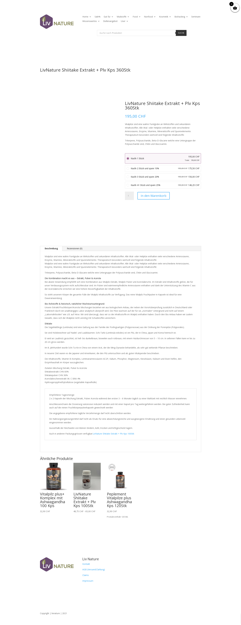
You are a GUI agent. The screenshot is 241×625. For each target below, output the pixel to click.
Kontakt (86, 564)
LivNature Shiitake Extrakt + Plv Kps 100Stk (113, 433)
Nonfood (148, 17)
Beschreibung (51, 248)
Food (135, 17)
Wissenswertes (89, 21)
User (123, 21)
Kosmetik (163, 17)
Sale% (97, 17)
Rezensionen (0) (74, 248)
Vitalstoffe (121, 17)
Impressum (87, 580)
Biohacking (179, 17)
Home (85, 17)
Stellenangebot (110, 21)
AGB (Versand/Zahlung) (93, 569)
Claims (85, 575)
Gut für (107, 17)
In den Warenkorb (153, 196)
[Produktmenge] (129, 196)
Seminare (195, 17)
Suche (181, 32)
